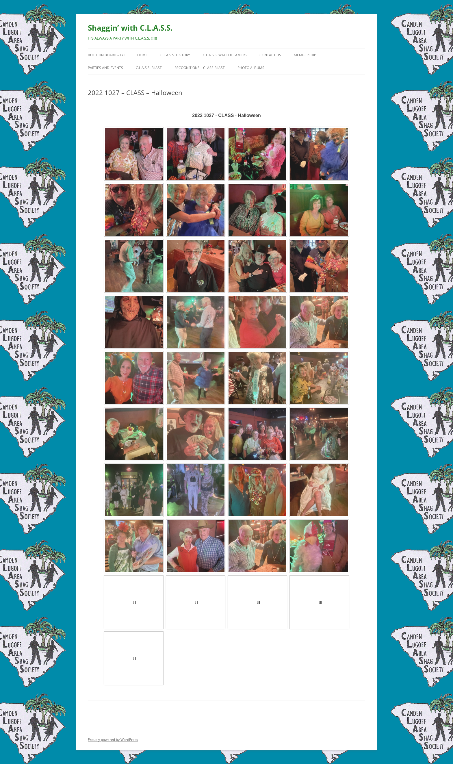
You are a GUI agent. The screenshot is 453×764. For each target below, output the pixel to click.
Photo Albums (250, 67)
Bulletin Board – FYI (106, 55)
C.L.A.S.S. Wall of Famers (225, 55)
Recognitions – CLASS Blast (199, 67)
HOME (142, 55)
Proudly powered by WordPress (113, 739)
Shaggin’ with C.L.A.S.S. (130, 28)
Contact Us (270, 55)
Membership (305, 55)
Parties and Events (105, 67)
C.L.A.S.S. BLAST (149, 67)
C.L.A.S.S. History (175, 55)
